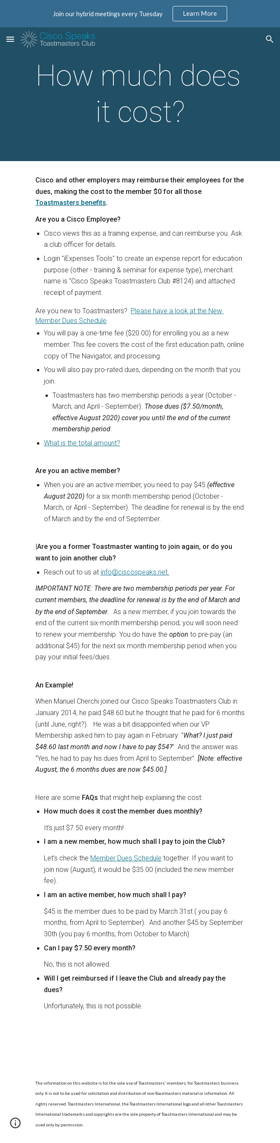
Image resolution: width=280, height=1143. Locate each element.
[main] (140, 94)
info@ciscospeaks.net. (135, 572)
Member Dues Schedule (126, 858)
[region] (140, 13)
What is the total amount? (82, 443)
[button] (10, 39)
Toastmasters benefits (70, 203)
